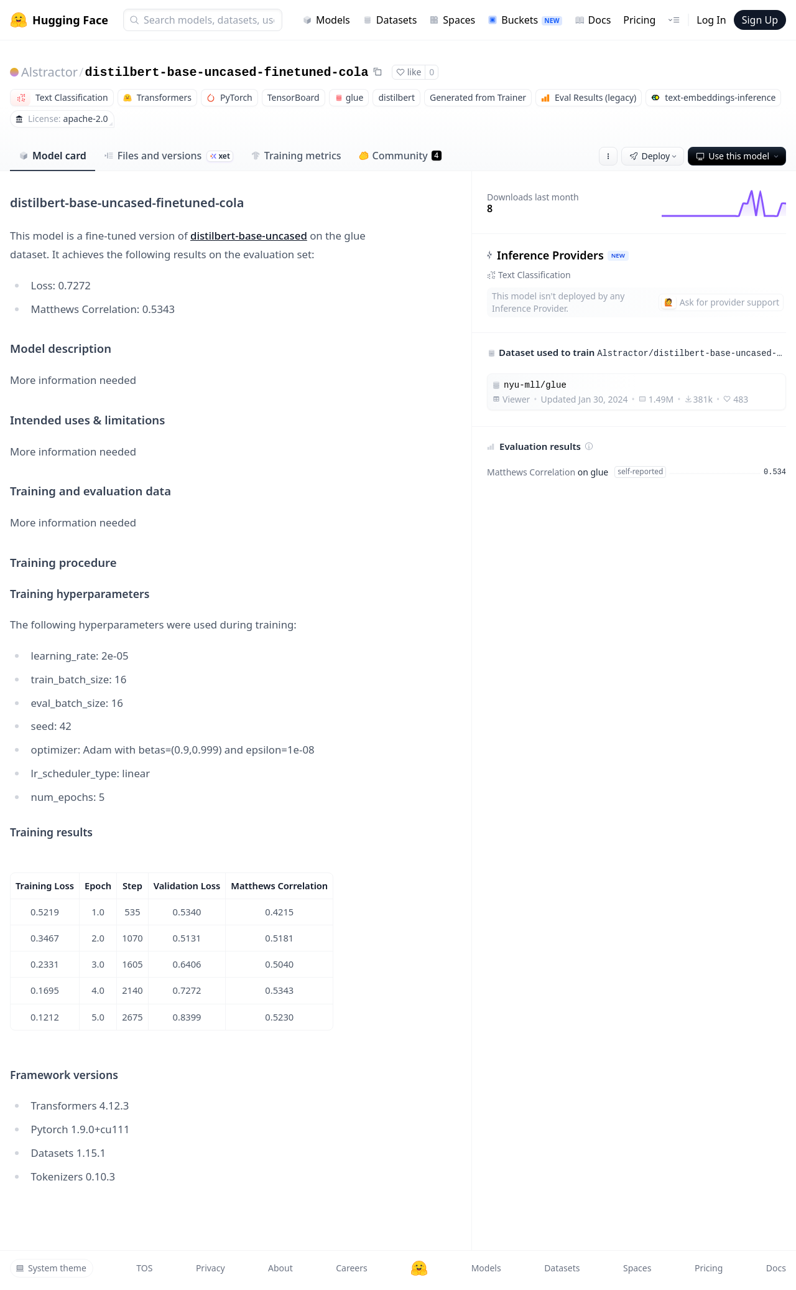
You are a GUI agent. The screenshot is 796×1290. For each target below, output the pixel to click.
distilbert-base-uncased (248, 235)
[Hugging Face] (419, 1268)
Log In (711, 20)
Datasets (390, 20)
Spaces (452, 20)
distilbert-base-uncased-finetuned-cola (226, 72)
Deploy (654, 156)
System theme (51, 1268)
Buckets (525, 20)
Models (326, 20)
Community (400, 155)
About (280, 1268)
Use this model (738, 156)
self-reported (640, 471)
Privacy (210, 1268)
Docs (593, 20)
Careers (351, 1268)
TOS (144, 1268)
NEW (618, 255)
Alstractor (49, 71)
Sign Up (760, 20)
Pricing (639, 20)
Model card (52, 155)
